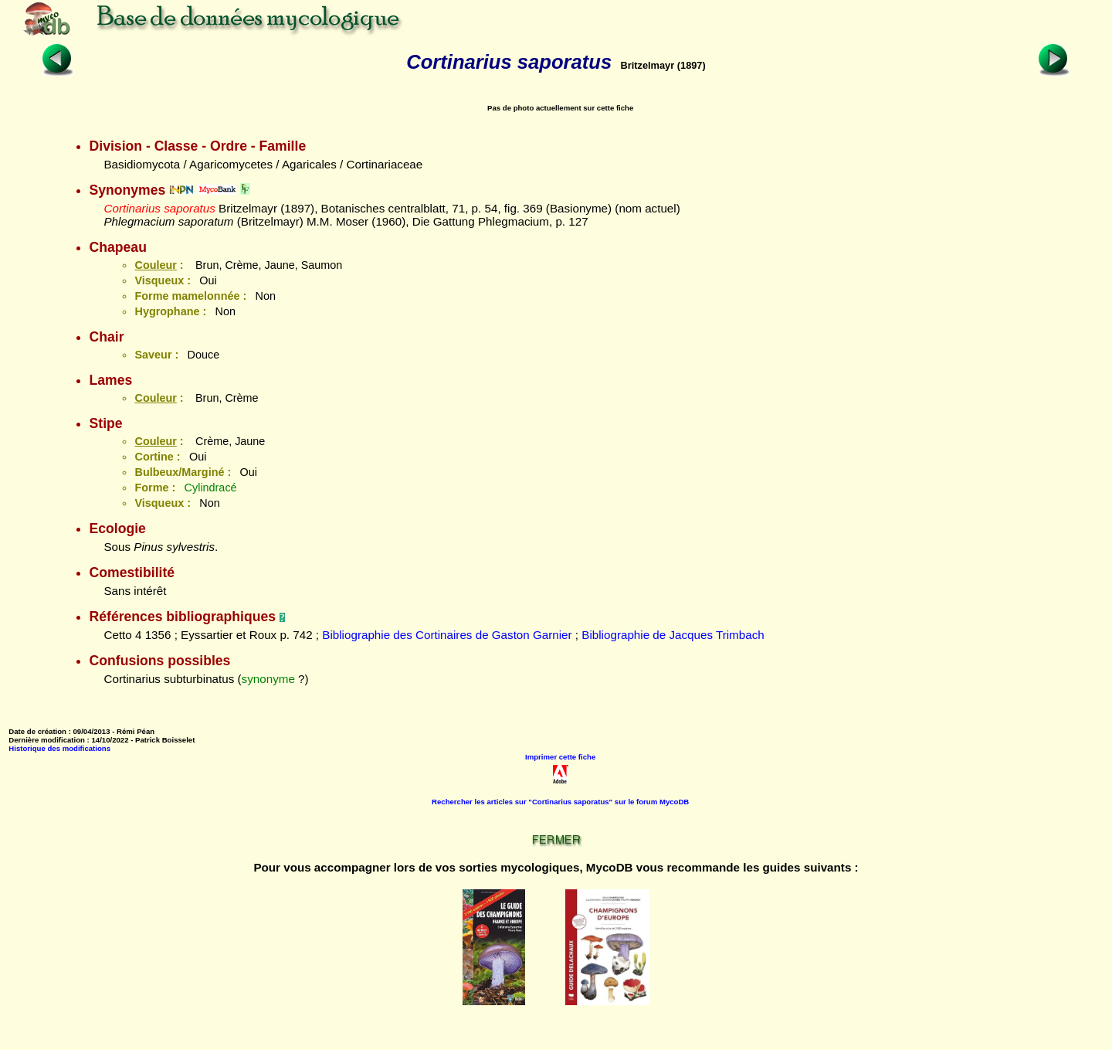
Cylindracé (211, 487)
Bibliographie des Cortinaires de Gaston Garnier (446, 634)
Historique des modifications (59, 748)
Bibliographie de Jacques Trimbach (672, 634)
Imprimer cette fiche (560, 757)
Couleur (155, 265)
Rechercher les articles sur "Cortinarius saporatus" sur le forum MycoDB (560, 801)
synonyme (268, 678)
